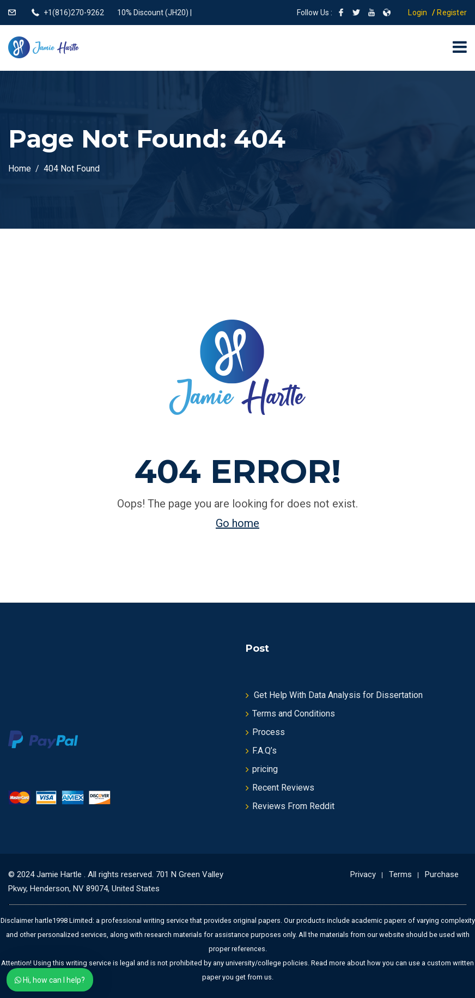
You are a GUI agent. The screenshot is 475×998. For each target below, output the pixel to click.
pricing (265, 769)
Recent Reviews (283, 787)
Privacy (363, 874)
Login (417, 12)
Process (268, 732)
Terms (400, 874)
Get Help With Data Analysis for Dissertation (338, 695)
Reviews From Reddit (293, 806)
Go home (237, 523)
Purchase (442, 874)
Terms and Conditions (293, 713)
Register (452, 12)
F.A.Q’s (264, 750)
